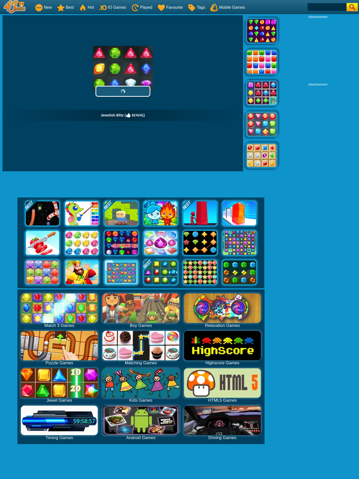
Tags (196, 7)
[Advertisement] (317, 50)
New (43, 7)
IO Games (112, 7)
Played (141, 7)
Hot (86, 7)
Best (65, 7)
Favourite (170, 7)
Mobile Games (227, 7)
